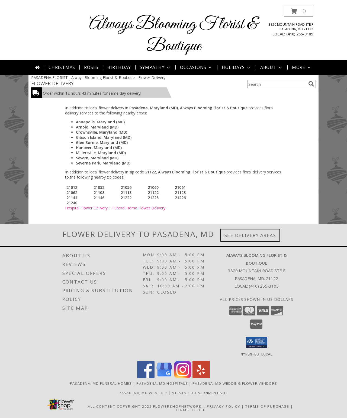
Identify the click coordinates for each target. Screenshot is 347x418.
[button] (298, 11)
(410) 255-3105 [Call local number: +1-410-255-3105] (299, 34)
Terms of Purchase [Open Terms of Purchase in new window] (267, 406)
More (302, 67)
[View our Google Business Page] (164, 376)
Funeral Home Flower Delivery (138, 207)
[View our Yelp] (201, 376)
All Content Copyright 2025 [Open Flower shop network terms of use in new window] (120, 406)
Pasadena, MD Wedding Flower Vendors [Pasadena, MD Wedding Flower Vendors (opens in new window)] (234, 383)
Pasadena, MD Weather (143, 392)
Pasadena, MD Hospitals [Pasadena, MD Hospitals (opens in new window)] (162, 383)
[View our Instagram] (182, 376)
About (271, 67)
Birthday (119, 67)
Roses (91, 67)
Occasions (196, 67)
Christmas (62, 67)
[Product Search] (277, 84)
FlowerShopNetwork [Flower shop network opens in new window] (177, 406)
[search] (311, 84)
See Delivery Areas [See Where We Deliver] (250, 235)
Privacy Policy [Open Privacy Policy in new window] (223, 406)
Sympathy (155, 67)
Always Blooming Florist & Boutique (173, 35)
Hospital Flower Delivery (86, 207)
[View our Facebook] (146, 376)
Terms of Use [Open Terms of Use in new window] (190, 409)
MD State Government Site (200, 392)
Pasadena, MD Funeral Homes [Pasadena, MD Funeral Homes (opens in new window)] (101, 383)
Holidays (236, 67)
